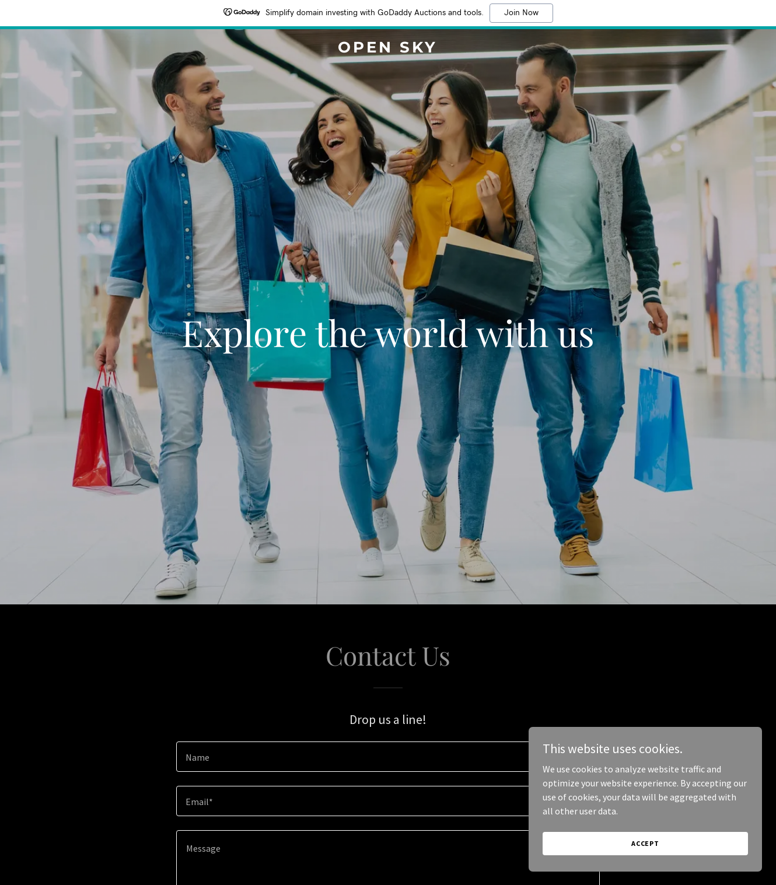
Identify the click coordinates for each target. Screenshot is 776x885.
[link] (388, 49)
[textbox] (387, 756)
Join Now (521, 13)
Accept (645, 867)
